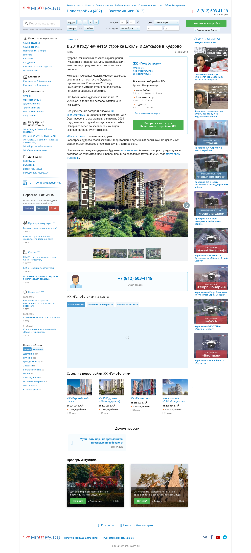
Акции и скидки (75, 5)
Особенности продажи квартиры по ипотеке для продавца (40, 277)
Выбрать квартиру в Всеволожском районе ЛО (158, 124)
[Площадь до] (132, 22)
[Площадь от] (123, 22)
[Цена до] (171, 28)
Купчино (27, 357)
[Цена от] (154, 28)
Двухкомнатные (31, 103)
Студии (27, 96)
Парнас (27, 373)
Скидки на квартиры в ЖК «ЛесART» (41, 317)
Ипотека (27, 54)
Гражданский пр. (32, 361)
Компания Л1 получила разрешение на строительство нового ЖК (39, 303)
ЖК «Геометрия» (143, 389)
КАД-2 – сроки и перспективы (38, 268)
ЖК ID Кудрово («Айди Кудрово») (111, 391)
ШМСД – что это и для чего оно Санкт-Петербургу (39, 258)
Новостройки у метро (34, 50)
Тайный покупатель (175, 5)
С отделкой (29, 62)
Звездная (28, 365)
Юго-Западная (30, 389)
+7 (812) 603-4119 (135, 278)
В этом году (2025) (32, 169)
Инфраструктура (142, 73)
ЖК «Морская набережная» (37, 146)
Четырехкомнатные (33, 111)
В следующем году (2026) (36, 172)
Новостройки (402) (84, 11)
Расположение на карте (147, 113)
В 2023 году (29, 161)
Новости (89, 5)
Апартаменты (30, 115)
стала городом (128, 150)
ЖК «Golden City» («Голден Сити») (40, 136)
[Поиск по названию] (41, 23)
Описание (138, 67)
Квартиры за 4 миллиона (36, 85)
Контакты (107, 525)
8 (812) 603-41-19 (212, 11)
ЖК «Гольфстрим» (147, 63)
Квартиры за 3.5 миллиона (37, 81)
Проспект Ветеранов (34, 381)
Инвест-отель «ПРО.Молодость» (175, 391)
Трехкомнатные (31, 107)
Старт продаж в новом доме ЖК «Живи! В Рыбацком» (39, 330)
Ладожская (29, 385)
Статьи (34, 252)
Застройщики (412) (126, 11)
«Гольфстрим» (76, 136)
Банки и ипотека (104, 5)
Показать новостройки (206, 23)
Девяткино (28, 353)
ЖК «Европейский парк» (79, 391)
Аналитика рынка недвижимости (207, 40)
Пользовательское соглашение (117, 538)
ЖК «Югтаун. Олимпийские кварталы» (37, 130)
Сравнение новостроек (151, 5)
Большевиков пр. (32, 369)
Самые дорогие (31, 47)
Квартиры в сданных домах (37, 66)
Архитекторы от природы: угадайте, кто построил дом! (38, 237)
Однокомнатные (32, 100)
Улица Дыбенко (31, 377)
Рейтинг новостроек (125, 5)
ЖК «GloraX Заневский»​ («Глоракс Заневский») (40, 141)
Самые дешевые (31, 43)
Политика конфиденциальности (81, 538)
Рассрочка (28, 58)
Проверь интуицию (41, 223)
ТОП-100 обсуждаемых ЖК (44, 182)
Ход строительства (143, 70)
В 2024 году (29, 165)
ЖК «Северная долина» (35, 150)
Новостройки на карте (138, 525)
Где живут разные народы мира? (40, 228)
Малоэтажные (30, 70)
